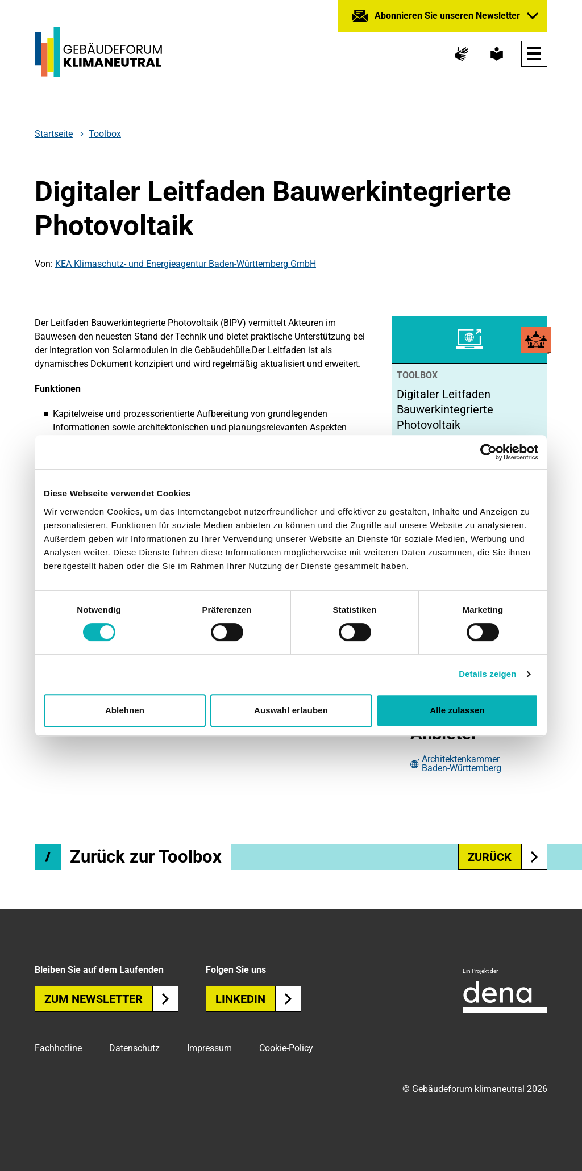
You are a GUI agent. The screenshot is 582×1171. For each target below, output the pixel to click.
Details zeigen (487, 674)
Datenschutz (134, 1048)
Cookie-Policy (286, 1048)
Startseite (54, 134)
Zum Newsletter (111, 999)
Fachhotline (58, 1048)
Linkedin (258, 999)
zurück (507, 857)
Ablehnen (124, 710)
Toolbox (105, 133)
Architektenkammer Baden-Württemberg (461, 764)
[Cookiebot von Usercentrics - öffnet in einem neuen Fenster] (488, 452)
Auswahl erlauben (291, 710)
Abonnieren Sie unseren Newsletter (447, 15)
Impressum (209, 1048)
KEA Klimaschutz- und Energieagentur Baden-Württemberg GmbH (185, 263)
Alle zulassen (457, 710)
